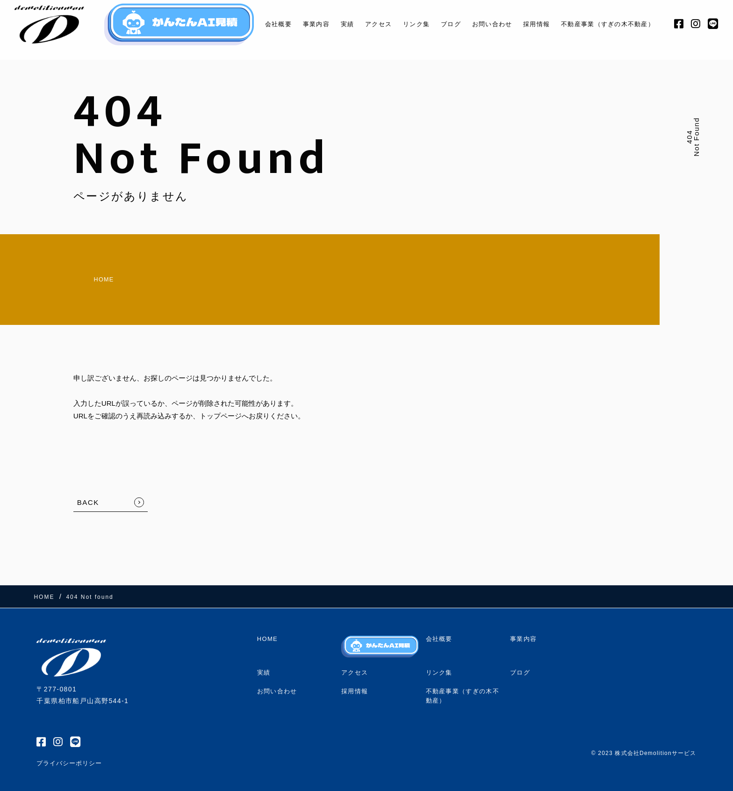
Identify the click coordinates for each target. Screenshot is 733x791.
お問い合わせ (487, 24)
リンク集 (405, 24)
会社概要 (255, 24)
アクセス (363, 24)
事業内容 (297, 24)
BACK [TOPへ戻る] (88, 496)
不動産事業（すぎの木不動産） (611, 24)
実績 (330, 24)
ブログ (442, 24)
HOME (89, 276)
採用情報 (535, 24)
